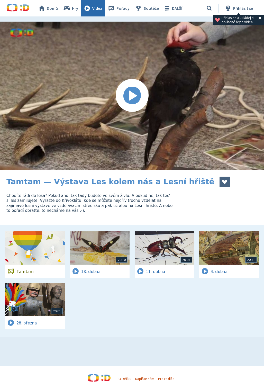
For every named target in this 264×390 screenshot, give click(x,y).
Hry (70, 8)
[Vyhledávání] (209, 8)
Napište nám (144, 378)
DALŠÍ (172, 8)
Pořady (118, 8)
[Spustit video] (132, 96)
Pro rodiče (166, 378)
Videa (92, 8)
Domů (48, 8)
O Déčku (125, 378)
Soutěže (147, 8)
